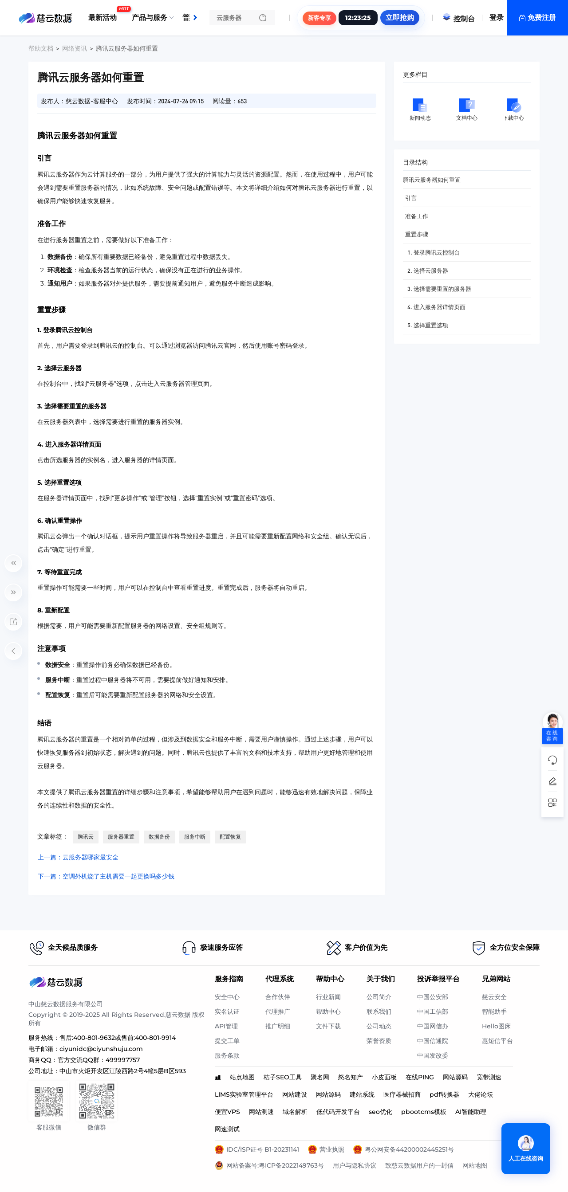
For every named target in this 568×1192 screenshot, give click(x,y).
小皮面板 (384, 1077)
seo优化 (380, 1112)
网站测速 (261, 1112)
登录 (496, 17)
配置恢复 (230, 836)
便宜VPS (227, 1112)
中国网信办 (432, 1026)
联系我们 (379, 1012)
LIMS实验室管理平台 (244, 1094)
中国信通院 (432, 1041)
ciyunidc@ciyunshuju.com (101, 1049)
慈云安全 (494, 997)
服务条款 (227, 1055)
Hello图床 (496, 1026)
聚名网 (320, 1077)
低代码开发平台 (338, 1112)
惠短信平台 (497, 1041)
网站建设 (294, 1094)
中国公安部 (432, 997)
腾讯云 (86, 836)
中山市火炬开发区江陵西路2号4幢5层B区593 (122, 1071)
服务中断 (194, 836)
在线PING (420, 1077)
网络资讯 (74, 48)
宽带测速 (489, 1077)
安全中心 (227, 997)
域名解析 (295, 1112)
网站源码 (455, 1077)
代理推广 (277, 1012)
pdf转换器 (444, 1094)
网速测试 (227, 1129)
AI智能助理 (470, 1112)
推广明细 (277, 1026)
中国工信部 (432, 1012)
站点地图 (242, 1077)
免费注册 (542, 17)
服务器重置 (121, 836)
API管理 (226, 1026)
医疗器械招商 (402, 1094)
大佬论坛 (480, 1094)
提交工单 (227, 1041)
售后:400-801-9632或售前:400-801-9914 (117, 1038)
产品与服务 (149, 17)
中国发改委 (432, 1055)
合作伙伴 (277, 997)
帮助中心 (328, 1012)
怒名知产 (350, 1077)
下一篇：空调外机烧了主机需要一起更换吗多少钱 (106, 876)
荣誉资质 (379, 1041)
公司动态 (379, 1026)
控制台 (458, 19)
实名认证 (227, 1012)
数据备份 (159, 836)
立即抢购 (400, 17)
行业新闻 (328, 997)
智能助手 (494, 1012)
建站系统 (362, 1094)
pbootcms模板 (423, 1112)
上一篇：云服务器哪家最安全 (78, 857)
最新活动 (104, 14)
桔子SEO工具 (283, 1077)
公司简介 (379, 997)
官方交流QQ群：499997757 (99, 1060)
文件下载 (328, 1026)
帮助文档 (40, 48)
